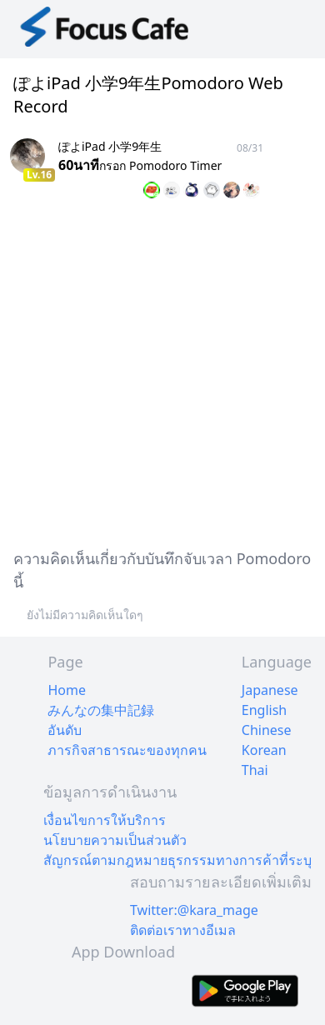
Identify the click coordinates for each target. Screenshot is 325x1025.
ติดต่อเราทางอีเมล (183, 930)
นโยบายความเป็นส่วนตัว (115, 840)
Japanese (270, 690)
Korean (264, 750)
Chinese (267, 730)
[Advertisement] (162, 370)
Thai (255, 770)
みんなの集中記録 (101, 710)
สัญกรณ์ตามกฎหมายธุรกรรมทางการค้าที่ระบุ (177, 860)
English (264, 710)
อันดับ (65, 730)
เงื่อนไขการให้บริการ (104, 820)
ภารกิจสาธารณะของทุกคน (127, 750)
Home (67, 690)
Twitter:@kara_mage (194, 910)
